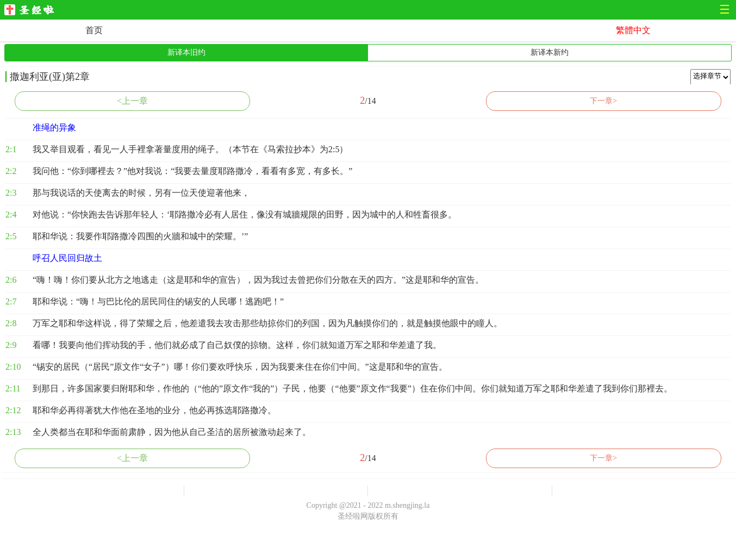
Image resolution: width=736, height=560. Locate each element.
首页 (94, 30)
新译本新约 (550, 52)
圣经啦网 (32, 10)
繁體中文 (633, 30)
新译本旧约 (186, 52)
